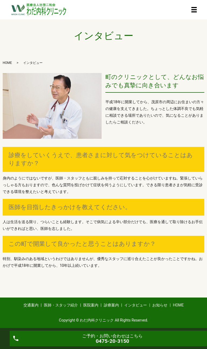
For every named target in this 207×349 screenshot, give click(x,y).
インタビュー (135, 305)
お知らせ (159, 305)
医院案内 (90, 305)
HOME (7, 63)
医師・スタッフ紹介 (61, 305)
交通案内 (31, 305)
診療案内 (111, 305)
